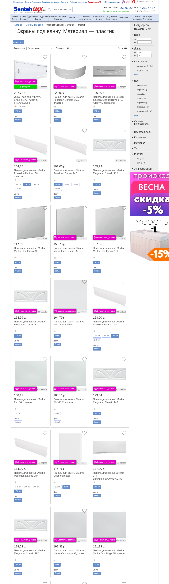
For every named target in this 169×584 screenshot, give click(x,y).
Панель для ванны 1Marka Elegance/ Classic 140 (108, 401)
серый (142, 102)
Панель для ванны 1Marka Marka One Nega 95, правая (109, 552)
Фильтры (147, 16)
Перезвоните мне (112, 2)
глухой (142, 70)
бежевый (143, 107)
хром (141, 94)
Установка (55, 2)
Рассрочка (36, 2)
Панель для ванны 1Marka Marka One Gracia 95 (69, 249)
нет (141, 163)
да (141, 158)
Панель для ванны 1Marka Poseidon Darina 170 (29, 474)
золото (141, 98)
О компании (18, 2)
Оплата (27, 2)
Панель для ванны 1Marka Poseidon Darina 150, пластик (29, 173)
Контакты (65, 2)
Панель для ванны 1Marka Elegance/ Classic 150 (29, 552)
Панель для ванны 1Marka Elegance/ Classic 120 (108, 172)
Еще (136, 75)
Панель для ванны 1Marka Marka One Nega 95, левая (69, 552)
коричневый (144, 111)
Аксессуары (125, 17)
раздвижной (145, 66)
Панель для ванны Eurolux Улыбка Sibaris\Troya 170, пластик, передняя (108, 100)
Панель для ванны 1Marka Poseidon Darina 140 (69, 172)
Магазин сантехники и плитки (28, 12)
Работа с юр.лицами (78, 2)
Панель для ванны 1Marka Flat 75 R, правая (69, 323)
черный (142, 90)
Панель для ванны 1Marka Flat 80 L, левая (29, 401)
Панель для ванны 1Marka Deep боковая (69, 474)
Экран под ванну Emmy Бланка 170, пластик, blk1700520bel (27, 100)
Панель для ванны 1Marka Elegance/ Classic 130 (29, 323)
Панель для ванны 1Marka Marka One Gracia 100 (108, 249)
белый (142, 85)
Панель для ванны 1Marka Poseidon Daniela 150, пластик (69, 100)
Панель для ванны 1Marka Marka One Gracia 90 (29, 249)
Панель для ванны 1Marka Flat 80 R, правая (69, 401)
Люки (14, 16)
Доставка (46, 2)
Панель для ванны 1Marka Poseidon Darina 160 (108, 323)
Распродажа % (94, 2)
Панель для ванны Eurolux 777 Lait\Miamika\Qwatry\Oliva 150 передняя (108, 477)
